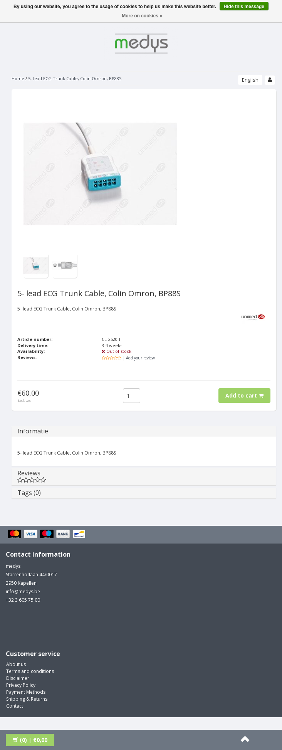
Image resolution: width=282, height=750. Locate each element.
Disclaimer (17, 678)
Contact (14, 706)
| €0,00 (30, 739)
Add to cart (244, 395)
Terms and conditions (30, 671)
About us (16, 664)
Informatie (32, 431)
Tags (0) (29, 492)
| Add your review (139, 358)
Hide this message (244, 6)
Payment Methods (25, 692)
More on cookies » (142, 15)
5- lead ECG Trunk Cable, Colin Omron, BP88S (74, 78)
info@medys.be (23, 591)
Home (18, 78)
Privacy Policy (20, 685)
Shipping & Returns (26, 699)
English (250, 79)
